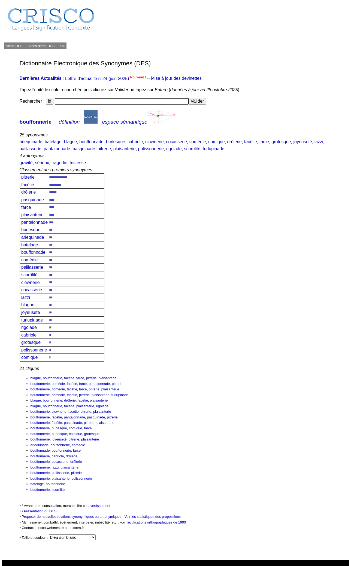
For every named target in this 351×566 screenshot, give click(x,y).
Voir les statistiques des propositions (153, 517)
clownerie (154, 141)
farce (264, 141)
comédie (197, 141)
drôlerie (234, 141)
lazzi (318, 141)
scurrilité (192, 148)
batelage (53, 141)
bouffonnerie (36, 122)
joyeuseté (302, 141)
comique (216, 141)
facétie (250, 141)
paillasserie (30, 148)
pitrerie (104, 148)
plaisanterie (124, 148)
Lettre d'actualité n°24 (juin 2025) (106, 78)
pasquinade (83, 148)
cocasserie (176, 141)
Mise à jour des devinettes (176, 78)
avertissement (99, 506)
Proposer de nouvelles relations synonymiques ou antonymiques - (73, 517)
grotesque (281, 141)
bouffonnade (91, 141)
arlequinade (31, 141)
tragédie (59, 162)
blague (70, 141)
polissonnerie (151, 148)
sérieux (42, 162)
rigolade (174, 148)
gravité (26, 162)
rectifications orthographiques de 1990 (156, 522)
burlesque (115, 141)
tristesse (78, 162)
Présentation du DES (40, 511)
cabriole (135, 141)
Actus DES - (15, 46)
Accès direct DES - (42, 46)
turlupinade (213, 148)
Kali (62, 46)
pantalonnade (57, 148)
